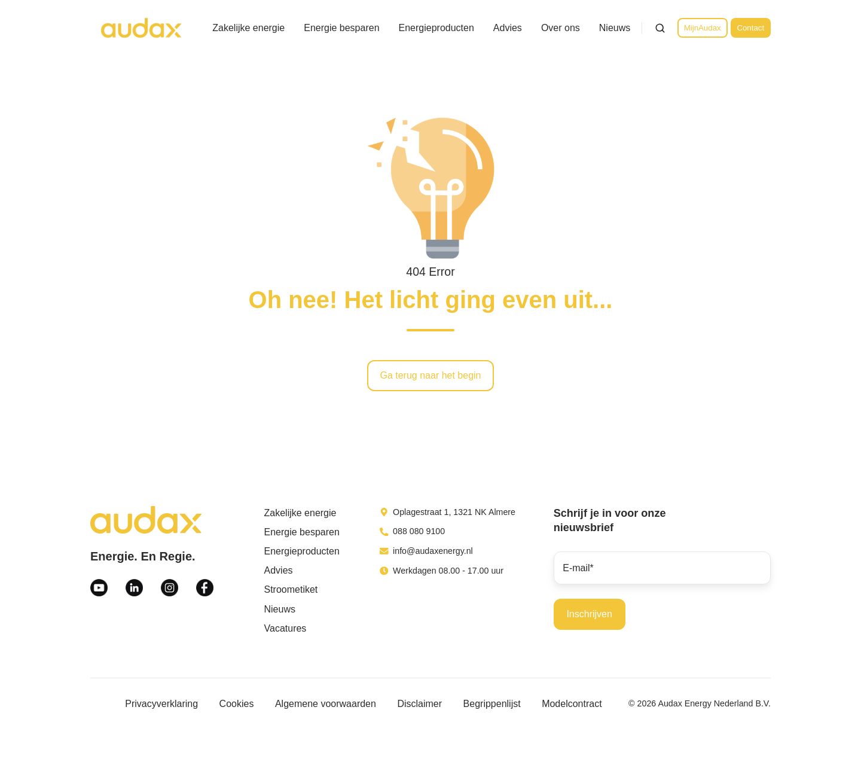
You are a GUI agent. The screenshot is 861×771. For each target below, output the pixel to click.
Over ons (560, 28)
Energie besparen (341, 28)
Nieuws (614, 28)
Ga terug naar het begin (430, 375)
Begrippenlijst (492, 704)
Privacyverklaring (161, 704)
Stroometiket (291, 589)
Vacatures (285, 628)
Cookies (236, 704)
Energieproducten (436, 28)
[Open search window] (660, 28)
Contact (750, 27)
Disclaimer (419, 704)
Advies (507, 28)
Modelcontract (572, 704)
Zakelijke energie (248, 28)
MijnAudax (702, 27)
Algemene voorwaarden (325, 704)
